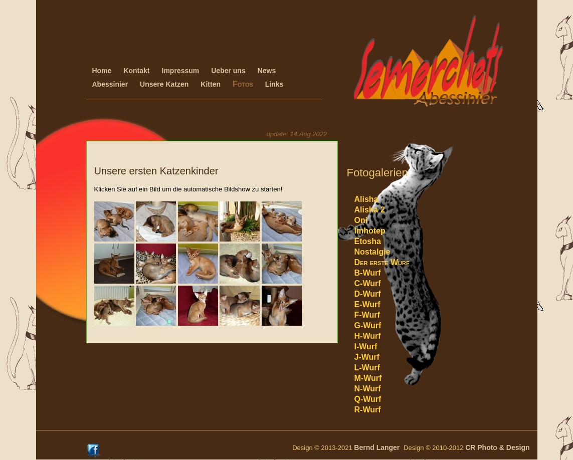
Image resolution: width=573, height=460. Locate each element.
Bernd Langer (379, 447)
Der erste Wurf (382, 262)
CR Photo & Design (497, 447)
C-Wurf (367, 283)
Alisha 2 (369, 209)
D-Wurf (367, 294)
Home (102, 71)
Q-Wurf (367, 399)
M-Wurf (368, 378)
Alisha (366, 199)
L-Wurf (367, 367)
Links (274, 84)
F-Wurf (367, 315)
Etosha (367, 241)
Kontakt (136, 71)
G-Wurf (367, 325)
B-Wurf (367, 273)
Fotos (243, 84)
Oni (361, 220)
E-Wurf (367, 304)
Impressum (181, 71)
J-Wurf (366, 357)
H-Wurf (367, 336)
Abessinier (110, 84)
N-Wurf (367, 388)
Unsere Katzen (164, 84)
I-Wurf (365, 346)
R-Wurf (367, 409)
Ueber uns (228, 71)
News (267, 71)
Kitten (211, 84)
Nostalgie (372, 252)
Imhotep (370, 230)
